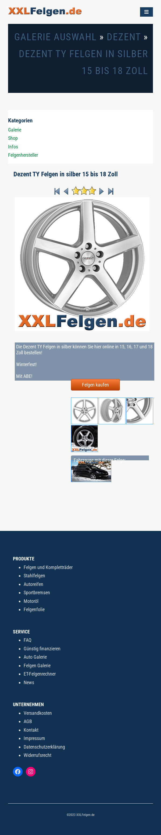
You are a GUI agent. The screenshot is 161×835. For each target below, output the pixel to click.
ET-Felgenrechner (40, 674)
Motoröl (31, 601)
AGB (28, 721)
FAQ (27, 640)
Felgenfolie (34, 609)
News (29, 682)
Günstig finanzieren (42, 648)
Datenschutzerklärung (44, 747)
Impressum (34, 738)
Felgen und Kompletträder (48, 567)
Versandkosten (38, 713)
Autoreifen (33, 584)
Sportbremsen (37, 592)
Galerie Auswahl (55, 37)
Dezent (124, 37)
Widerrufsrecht (37, 755)
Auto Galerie (35, 657)
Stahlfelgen (34, 575)
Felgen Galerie (37, 665)
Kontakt (31, 730)
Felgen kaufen (95, 385)
